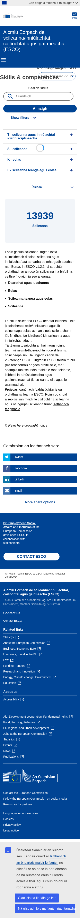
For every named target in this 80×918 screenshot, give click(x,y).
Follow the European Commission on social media (35, 798)
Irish (74, 15)
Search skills (38, 88)
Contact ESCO (12, 620)
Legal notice (11, 830)
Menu (3, 59)
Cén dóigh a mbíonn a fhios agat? (53, 2)
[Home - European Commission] (37, 16)
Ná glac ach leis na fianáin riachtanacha (46, 908)
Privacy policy (12, 824)
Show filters (20, 117)
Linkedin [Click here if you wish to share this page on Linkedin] (20, 479)
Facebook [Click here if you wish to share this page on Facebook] (21, 468)
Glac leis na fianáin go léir (36, 898)
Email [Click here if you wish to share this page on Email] (18, 490)
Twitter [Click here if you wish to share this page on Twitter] (19, 457)
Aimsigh (40, 109)
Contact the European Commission (25, 793)
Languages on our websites (20, 813)
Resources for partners (17, 804)
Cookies (8, 819)
